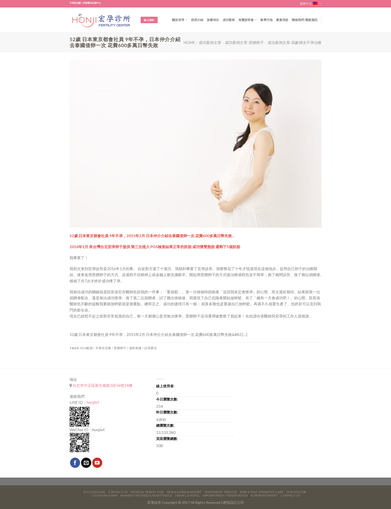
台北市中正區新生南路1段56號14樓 (102, 385)
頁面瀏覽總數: (167, 438)
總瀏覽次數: (165, 425)
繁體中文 (310, 3)
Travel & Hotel (187, 495)
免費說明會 (247, 19)
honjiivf (93, 402)
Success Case (94, 492)
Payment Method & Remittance (146, 495)
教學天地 (266, 20)
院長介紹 (197, 20)
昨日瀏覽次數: (167, 412)
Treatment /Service (220, 492)
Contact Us (118, 492)
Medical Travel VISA (147, 492)
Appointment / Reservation (225, 495)
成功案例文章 (210, 42)
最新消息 (282, 20)
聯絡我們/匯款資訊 (304, 20)
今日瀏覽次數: (167, 399)
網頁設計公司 (233, 502)
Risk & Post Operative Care (262, 492)
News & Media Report (184, 492)
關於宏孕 (180, 19)
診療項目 (213, 20)
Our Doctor (296, 492)
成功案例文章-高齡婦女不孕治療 (294, 42)
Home (189, 42)
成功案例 (229, 20)
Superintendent (264, 495)
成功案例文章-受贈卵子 (244, 42)
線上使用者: (165, 386)
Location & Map (104, 495)
